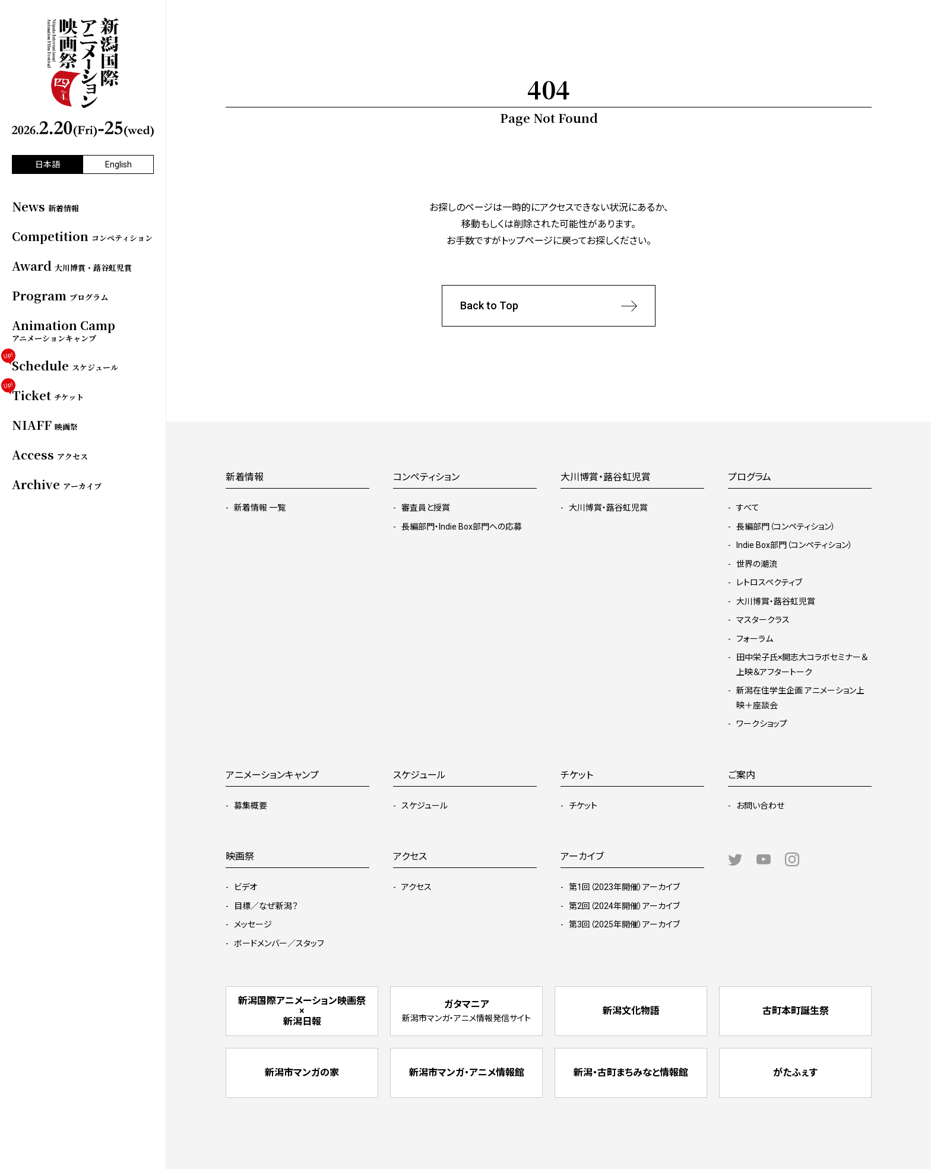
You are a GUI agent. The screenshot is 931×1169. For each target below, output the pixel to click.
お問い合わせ (760, 805)
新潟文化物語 (631, 1010)
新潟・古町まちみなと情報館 (631, 1072)
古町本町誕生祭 (795, 1010)
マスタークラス (763, 620)
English (118, 164)
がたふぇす (795, 1072)
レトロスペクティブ (769, 582)
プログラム (749, 477)
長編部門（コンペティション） (785, 526)
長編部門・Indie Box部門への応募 (461, 526)
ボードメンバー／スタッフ (279, 943)
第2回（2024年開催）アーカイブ (624, 906)
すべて (747, 507)
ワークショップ (761, 723)
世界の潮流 (756, 564)
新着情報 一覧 (260, 507)
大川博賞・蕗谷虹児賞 (608, 507)
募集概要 (250, 805)
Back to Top (548, 306)
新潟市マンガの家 (302, 1072)
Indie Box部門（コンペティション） (794, 545)
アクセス (416, 887)
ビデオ (245, 887)
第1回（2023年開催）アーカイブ (624, 887)
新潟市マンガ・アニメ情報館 (466, 1072)
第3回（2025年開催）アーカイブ (624, 924)
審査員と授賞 (425, 507)
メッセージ (253, 924)
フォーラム (754, 639)
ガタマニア (466, 1011)
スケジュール (424, 805)
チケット (583, 805)
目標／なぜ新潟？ (266, 906)
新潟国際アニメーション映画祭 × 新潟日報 (302, 1011)
